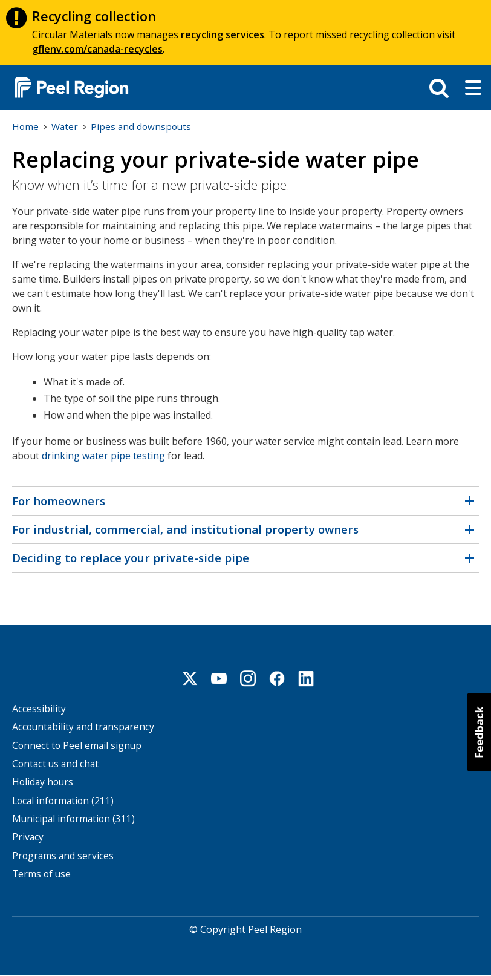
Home (25, 126)
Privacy (28, 837)
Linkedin (306, 678)
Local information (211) (63, 800)
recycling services (222, 34)
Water (64, 126)
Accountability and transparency (83, 727)
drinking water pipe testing (103, 455)
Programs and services (63, 856)
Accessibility (39, 709)
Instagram (248, 678)
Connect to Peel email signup (76, 745)
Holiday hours (42, 782)
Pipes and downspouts (141, 126)
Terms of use (41, 874)
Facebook (277, 678)
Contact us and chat (55, 764)
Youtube (219, 678)
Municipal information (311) (73, 819)
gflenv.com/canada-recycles (97, 49)
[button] (479, 732)
